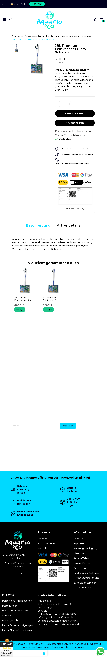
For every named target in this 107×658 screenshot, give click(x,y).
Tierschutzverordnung (86, 578)
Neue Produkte (47, 543)
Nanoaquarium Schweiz (88, 644)
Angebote (43, 538)
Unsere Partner (82, 563)
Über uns (78, 553)
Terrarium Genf (35, 644)
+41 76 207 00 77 (67, 614)
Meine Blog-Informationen (17, 630)
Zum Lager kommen (85, 583)
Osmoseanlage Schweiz (59, 644)
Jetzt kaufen (75, 123)
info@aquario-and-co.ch (72, 624)
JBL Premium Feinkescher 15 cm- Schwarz (23, 299)
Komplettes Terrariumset (36, 647)
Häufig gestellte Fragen (86, 573)
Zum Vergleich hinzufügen (72, 135)
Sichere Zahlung (82, 558)
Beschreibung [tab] (38, 225)
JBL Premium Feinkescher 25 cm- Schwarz (52, 299)
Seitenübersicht (82, 587)
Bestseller (43, 548)
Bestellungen (10, 606)
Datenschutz (80, 568)
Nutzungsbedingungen (86, 548)
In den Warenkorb (75, 113)
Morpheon (18, 566)
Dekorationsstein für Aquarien (68, 647)
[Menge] (64, 104)
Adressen (7, 615)
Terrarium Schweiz (14, 644)
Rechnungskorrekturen (15, 610)
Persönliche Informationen (17, 601)
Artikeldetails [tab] (68, 225)
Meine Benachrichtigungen (17, 625)
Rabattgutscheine (12, 620)
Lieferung (78, 538)
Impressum (79, 543)
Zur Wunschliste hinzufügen (73, 131)
